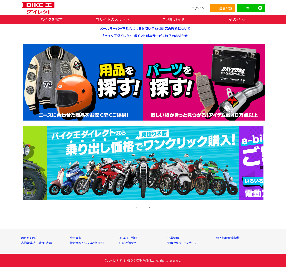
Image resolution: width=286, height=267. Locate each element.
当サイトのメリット (112, 19)
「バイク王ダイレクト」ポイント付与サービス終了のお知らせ (145, 35)
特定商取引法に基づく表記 (87, 243)
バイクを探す (51, 19)
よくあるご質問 (128, 238)
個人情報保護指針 (228, 238)
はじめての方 (29, 238)
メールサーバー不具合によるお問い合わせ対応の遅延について (145, 28)
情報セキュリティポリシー (183, 243)
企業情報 (173, 238)
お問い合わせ (127, 243)
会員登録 (76, 238)
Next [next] (261, 167)
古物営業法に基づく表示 (36, 243)
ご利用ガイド (173, 19)
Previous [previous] (25, 167)
